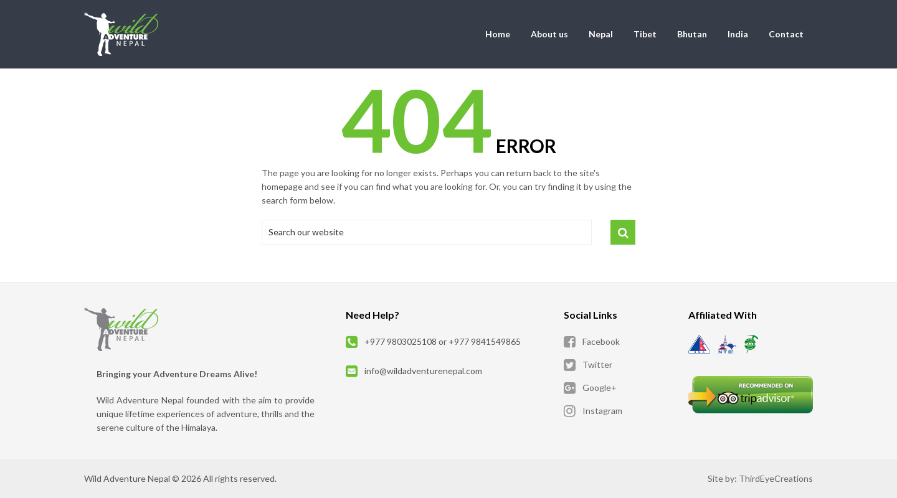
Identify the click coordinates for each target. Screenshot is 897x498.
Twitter (597, 364)
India (738, 34)
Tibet (645, 34)
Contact (786, 34)
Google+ (599, 387)
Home (497, 34)
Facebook (601, 341)
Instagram (602, 410)
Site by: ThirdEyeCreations (760, 478)
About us (549, 34)
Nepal (601, 34)
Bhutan (692, 34)
